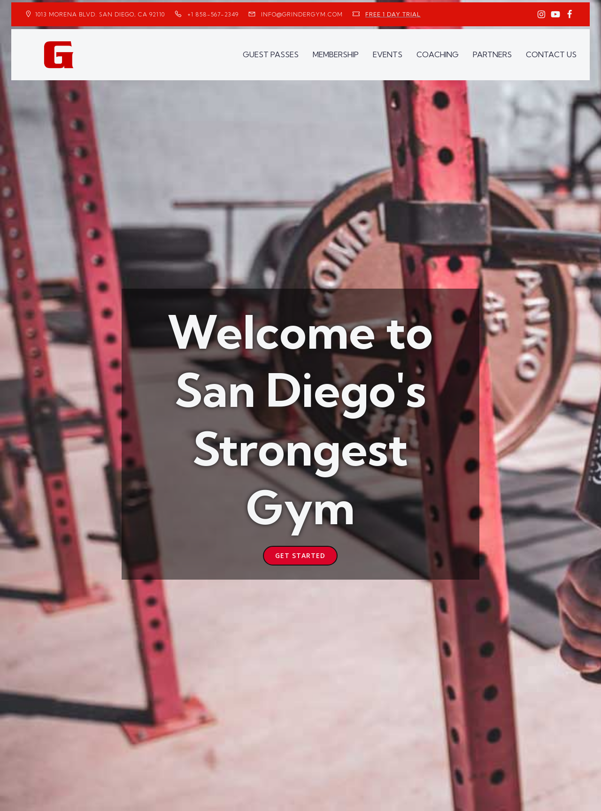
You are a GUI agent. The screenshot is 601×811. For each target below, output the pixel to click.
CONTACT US (551, 54)
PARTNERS (492, 54)
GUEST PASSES (271, 54)
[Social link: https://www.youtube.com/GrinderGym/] (555, 15)
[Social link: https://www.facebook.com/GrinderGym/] (569, 15)
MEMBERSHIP (336, 54)
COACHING (437, 54)
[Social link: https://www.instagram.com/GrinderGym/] (541, 15)
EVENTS (387, 54)
